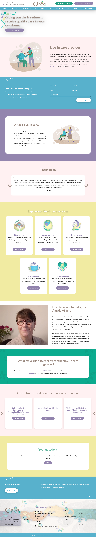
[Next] (86, 185)
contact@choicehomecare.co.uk (13, 4)
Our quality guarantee (70, 516)
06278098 (55, 526)
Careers (80, 511)
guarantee (31, 373)
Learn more (19, 249)
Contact (84, 100)
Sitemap (81, 524)
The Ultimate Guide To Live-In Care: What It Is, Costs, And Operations (77, 410)
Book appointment (14, 30)
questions (30, 456)
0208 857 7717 (8, 2)
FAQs (48, 462)
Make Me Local (61, 535)
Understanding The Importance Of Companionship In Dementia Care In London (18, 411)
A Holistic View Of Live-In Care (48, 409)
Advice (66, 524)
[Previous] (10, 185)
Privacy (80, 519)
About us (67, 522)
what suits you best (45, 371)
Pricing (66, 519)
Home (66, 511)
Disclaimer (81, 516)
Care (66, 513)
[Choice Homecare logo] (39, 3)
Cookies (81, 522)
